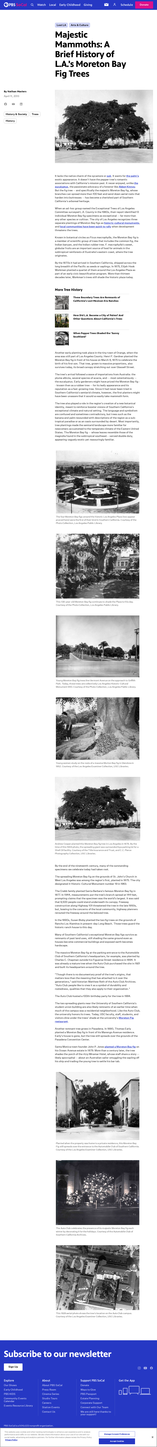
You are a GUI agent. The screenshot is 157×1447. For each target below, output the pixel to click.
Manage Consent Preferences (117, 1434)
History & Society (16, 114)
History (10, 120)
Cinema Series (50, 1394)
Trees (35, 114)
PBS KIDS (9, 1394)
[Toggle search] (32, 5)
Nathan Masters (17, 91)
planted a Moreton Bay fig (120, 1046)
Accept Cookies (117, 1441)
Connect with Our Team (94, 1407)
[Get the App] (135, 1390)
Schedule (127, 5)
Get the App (127, 1380)
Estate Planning (90, 1398)
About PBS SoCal (52, 1385)
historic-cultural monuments (121, 222)
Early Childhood (69, 5)
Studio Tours (49, 1398)
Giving (88, 5)
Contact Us (48, 1411)
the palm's (132, 175)
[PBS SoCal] (15, 5)
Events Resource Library (18, 1405)
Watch (41, 5)
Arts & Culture (79, 25)
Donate (144, 4)
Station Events (51, 1407)
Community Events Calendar (15, 1400)
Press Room (49, 1389)
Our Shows (10, 1385)
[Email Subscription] (106, 5)
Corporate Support (91, 1402)
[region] (78, 1437)
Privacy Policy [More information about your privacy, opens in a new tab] (11, 1440)
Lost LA (61, 25)
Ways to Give (88, 1389)
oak (109, 175)
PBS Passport (89, 1394)
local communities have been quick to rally (85, 226)
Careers (46, 1402)
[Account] (114, 5)
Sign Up (13, 1366)
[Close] (152, 1437)
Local (52, 5)
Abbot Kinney (127, 186)
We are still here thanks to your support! (96, 1413)
